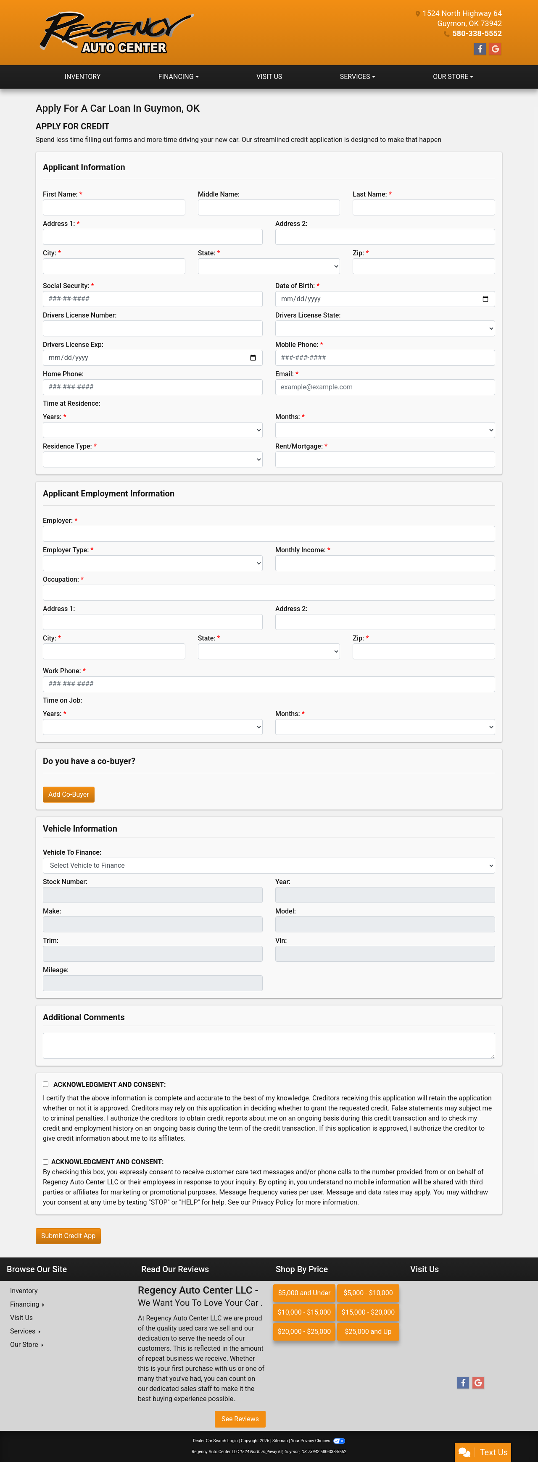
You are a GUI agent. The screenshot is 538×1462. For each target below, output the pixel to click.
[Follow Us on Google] (495, 49)
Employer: (58, 521)
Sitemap (280, 1440)
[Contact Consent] (45, 1162)
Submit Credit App (68, 1236)
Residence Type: (67, 446)
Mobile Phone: (297, 345)
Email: (284, 374)
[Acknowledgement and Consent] (45, 1084)
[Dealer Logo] (115, 32)
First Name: (60, 194)
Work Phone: (62, 671)
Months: (287, 417)
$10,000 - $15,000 (304, 1312)
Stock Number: (65, 882)
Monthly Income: (300, 550)
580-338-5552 (477, 33)
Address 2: (291, 224)
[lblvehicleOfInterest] (269, 866)
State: (207, 253)
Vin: (281, 941)
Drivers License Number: (79, 315)
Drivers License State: (308, 315)
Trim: (50, 941)
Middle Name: (219, 194)
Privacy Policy (273, 1202)
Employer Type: (66, 550)
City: (49, 253)
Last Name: (370, 194)
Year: (282, 882)
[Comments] (269, 1046)
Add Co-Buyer (68, 794)
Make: (52, 911)
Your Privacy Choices (318, 1440)
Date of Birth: (295, 286)
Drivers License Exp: (73, 345)
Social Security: (66, 286)
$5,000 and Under (304, 1293)
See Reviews (240, 1419)
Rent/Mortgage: (299, 446)
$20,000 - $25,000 (304, 1332)
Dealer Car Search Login (215, 1440)
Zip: (358, 253)
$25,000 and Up (368, 1332)
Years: (52, 417)
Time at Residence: (71, 403)
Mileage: (56, 970)
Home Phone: (63, 374)
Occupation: (61, 579)
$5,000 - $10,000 (368, 1293)
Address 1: (59, 224)
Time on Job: (62, 700)
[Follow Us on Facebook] (480, 49)
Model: (285, 911)
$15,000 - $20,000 (368, 1312)
